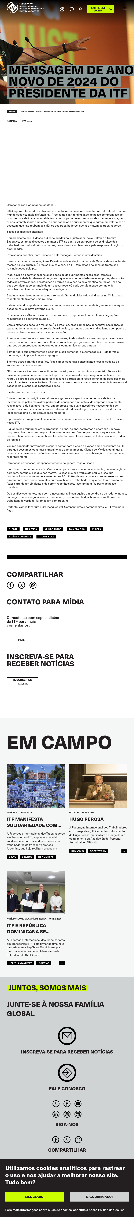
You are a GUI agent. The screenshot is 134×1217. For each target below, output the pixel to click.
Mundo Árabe (53, 529)
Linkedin (56, 1114)
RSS (78, 1114)
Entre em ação (98, 9)
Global (13, 529)
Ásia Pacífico (77, 529)
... (124, 850)
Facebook (67, 1103)
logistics (43, 963)
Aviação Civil (98, 850)
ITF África (31, 529)
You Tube (78, 1103)
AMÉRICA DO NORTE (20, 536)
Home (12, 111)
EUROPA (96, 529)
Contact (67, 1074)
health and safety (20, 963)
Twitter (56, 1103)
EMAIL (22, 640)
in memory (77, 850)
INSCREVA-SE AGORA (22, 681)
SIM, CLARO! (34, 1196)
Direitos (27, 856)
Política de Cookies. (111, 1210)
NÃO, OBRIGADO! (99, 1196)
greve (12, 856)
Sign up (67, 1037)
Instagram (67, 1114)
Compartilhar (35, 573)
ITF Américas (46, 536)
